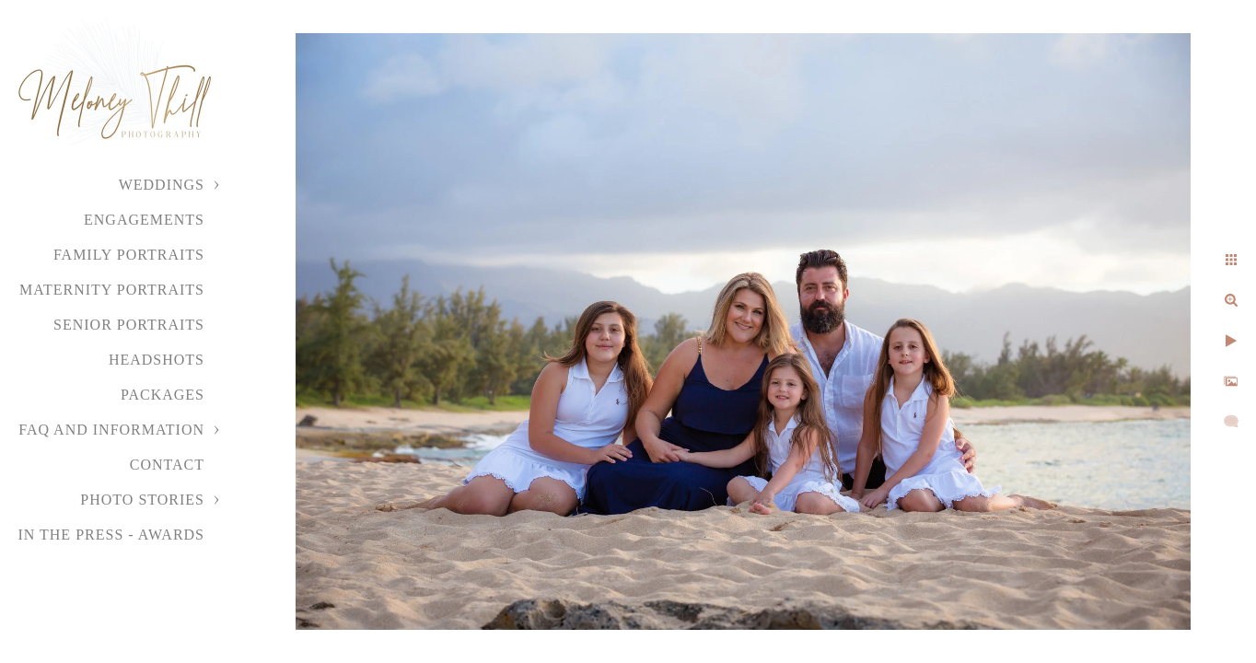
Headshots (156, 359)
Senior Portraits (128, 324)
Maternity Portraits (111, 289)
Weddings (161, 184)
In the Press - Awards (110, 534)
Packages (162, 394)
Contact (167, 464)
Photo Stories (142, 499)
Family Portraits (128, 254)
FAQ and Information (111, 429)
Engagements (144, 219)
